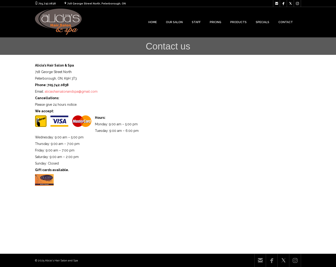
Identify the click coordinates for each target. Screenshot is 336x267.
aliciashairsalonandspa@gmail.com (71, 91)
